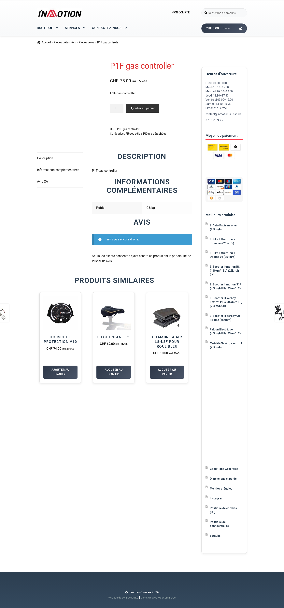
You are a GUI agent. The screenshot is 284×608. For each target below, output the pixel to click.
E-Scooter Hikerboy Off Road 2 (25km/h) (225, 317)
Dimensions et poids (223, 478)
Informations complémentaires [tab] (58, 170)
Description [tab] (45, 158)
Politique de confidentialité (219, 523)
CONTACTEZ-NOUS (106, 28)
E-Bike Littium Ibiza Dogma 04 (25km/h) (222, 255)
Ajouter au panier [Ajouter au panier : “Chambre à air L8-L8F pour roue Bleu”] (167, 372)
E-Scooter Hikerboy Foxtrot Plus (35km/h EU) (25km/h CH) (226, 302)
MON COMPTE (181, 12)
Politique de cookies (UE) (223, 510)
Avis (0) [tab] (42, 181)
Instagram (216, 498)
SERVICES (72, 28)
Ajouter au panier (143, 108)
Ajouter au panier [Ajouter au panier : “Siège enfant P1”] (114, 372)
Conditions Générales (224, 468)
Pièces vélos (86, 42)
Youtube (215, 535)
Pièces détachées (65, 42)
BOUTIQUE (45, 28)
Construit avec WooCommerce (158, 597)
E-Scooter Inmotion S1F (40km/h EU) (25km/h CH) (226, 286)
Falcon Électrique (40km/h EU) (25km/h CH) (226, 331)
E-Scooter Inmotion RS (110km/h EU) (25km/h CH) (225, 270)
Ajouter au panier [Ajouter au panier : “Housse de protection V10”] (60, 372)
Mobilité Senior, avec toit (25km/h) (226, 345)
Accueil (46, 42)
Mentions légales (221, 488)
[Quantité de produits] (116, 108)
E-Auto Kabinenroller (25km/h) (223, 227)
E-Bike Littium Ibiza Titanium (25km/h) (222, 241)
